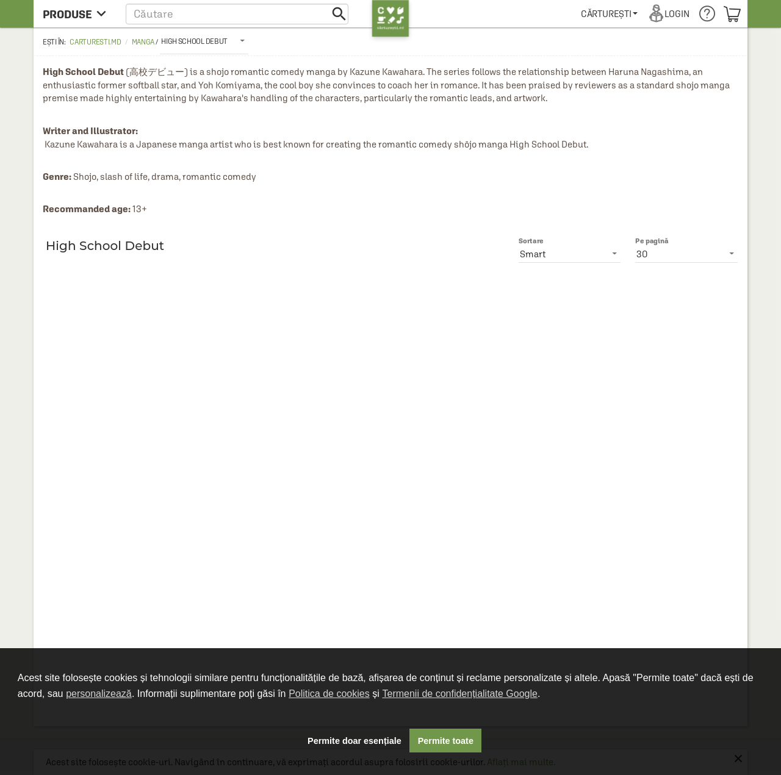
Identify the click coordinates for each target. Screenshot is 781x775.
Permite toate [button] (445, 741)
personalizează (99, 693)
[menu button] (78, 13)
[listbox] (204, 40)
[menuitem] (609, 13)
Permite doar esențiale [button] (354, 741)
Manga (143, 42)
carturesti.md (95, 42)
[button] (237, 13)
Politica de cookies (329, 693)
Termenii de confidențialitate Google (460, 693)
